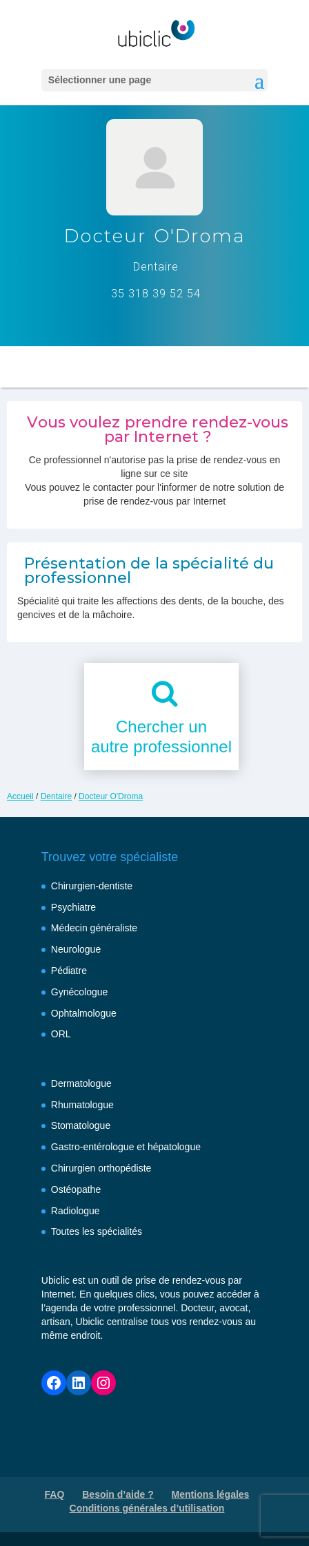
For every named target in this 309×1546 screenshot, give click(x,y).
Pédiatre (69, 970)
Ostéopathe (76, 1189)
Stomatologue (80, 1125)
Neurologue (76, 949)
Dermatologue (81, 1083)
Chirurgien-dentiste (91, 885)
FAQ (55, 1494)
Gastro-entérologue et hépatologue (126, 1146)
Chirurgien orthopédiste (101, 1168)
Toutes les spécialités (96, 1231)
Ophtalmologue (84, 1013)
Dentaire (56, 796)
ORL (61, 1033)
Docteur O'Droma (111, 796)
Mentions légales (211, 1494)
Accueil (20, 796)
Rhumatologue (82, 1104)
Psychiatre (73, 907)
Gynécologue (79, 991)
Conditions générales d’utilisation (147, 1508)
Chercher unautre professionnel (161, 736)
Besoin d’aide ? (117, 1494)
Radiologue (75, 1210)
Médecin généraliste (94, 927)
